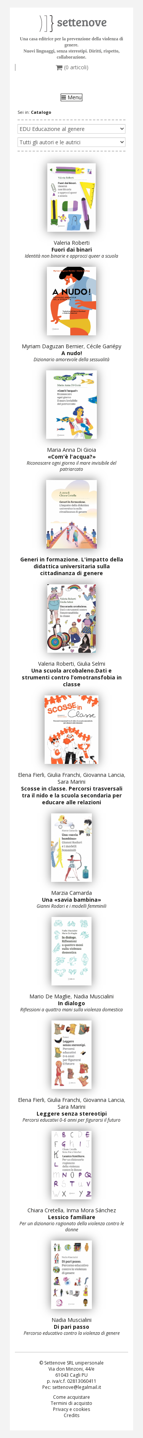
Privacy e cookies (71, 1409)
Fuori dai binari (71, 249)
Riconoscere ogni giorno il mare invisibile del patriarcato (71, 466)
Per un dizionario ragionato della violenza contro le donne (71, 1226)
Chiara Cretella (45, 1210)
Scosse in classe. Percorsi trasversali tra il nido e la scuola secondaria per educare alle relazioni (71, 795)
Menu (71, 97)
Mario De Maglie (50, 996)
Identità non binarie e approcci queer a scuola (71, 256)
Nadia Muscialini (94, 996)
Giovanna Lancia (103, 774)
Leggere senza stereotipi (72, 1113)
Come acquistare (71, 1397)
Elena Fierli (31, 774)
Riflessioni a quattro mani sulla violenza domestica (71, 1009)
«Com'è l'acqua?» (72, 456)
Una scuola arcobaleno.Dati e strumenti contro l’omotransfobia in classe (72, 677)
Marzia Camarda (71, 892)
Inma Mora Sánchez (91, 1210)
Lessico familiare (71, 1217)
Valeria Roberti (72, 242)
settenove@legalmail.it (76, 1387)
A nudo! (71, 353)
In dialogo (71, 1003)
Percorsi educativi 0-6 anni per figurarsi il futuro (71, 1120)
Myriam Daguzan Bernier (53, 346)
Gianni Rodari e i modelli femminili (71, 906)
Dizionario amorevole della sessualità (71, 359)
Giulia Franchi (63, 774)
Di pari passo (71, 1326)
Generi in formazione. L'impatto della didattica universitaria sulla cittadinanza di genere (71, 566)
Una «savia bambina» (71, 899)
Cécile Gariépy (104, 346)
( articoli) (72, 67)
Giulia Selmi (91, 663)
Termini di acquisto (71, 1403)
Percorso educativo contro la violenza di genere (72, 1333)
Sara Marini (71, 781)
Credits (71, 1415)
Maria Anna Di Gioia (71, 449)
